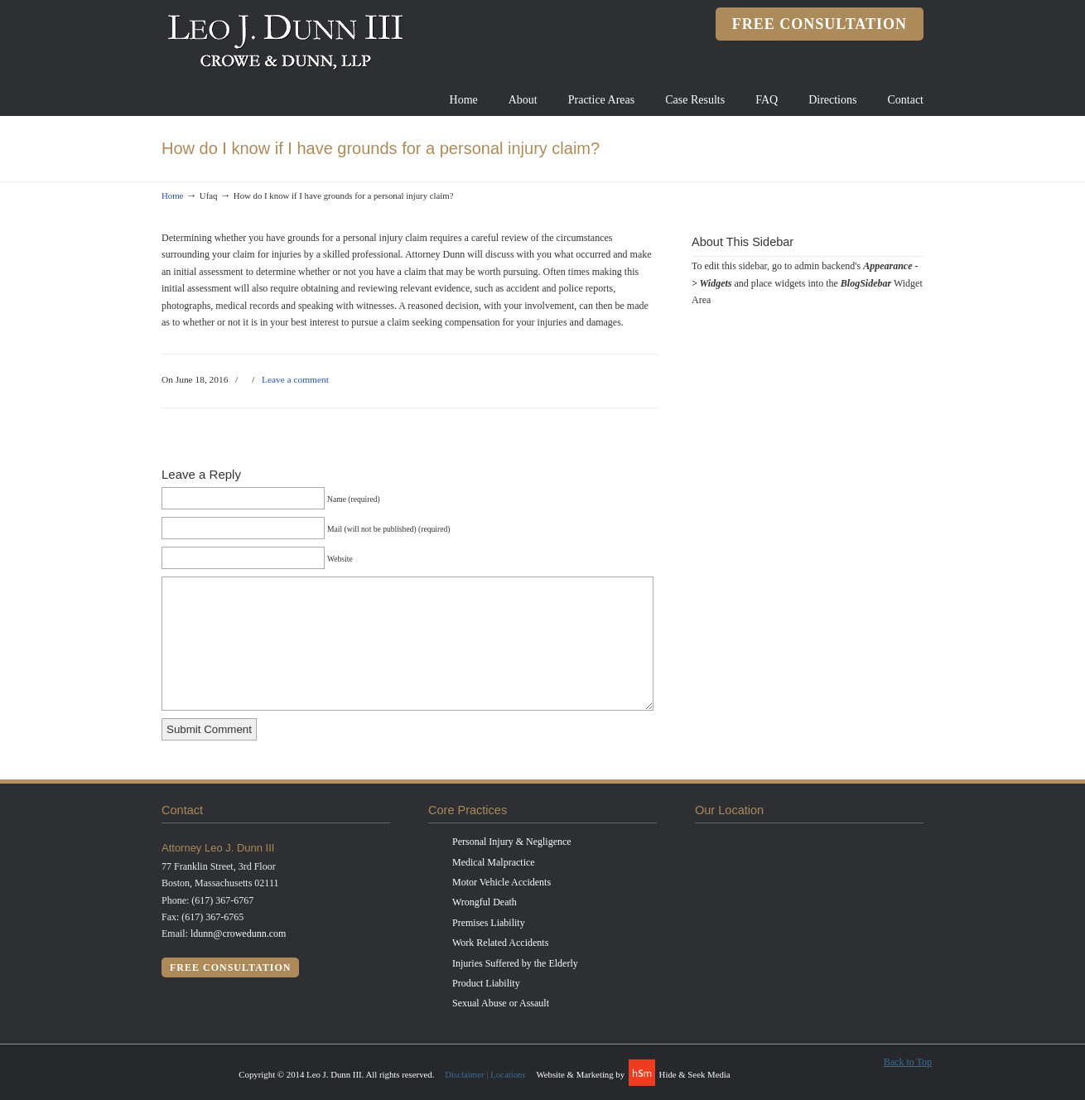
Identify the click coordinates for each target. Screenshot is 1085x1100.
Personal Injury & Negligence (511, 841)
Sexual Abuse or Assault (500, 1003)
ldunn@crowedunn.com (238, 933)
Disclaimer (464, 1074)
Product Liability (486, 983)
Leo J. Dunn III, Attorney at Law (286, 40)
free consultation (819, 24)
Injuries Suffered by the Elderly (515, 963)
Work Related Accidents (500, 942)
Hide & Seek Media (695, 1074)
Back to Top (908, 1062)
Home (172, 195)
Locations (508, 1074)
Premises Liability (488, 923)
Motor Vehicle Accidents (501, 882)
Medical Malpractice (493, 862)
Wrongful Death (484, 902)
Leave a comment (295, 379)
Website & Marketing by (581, 1074)
